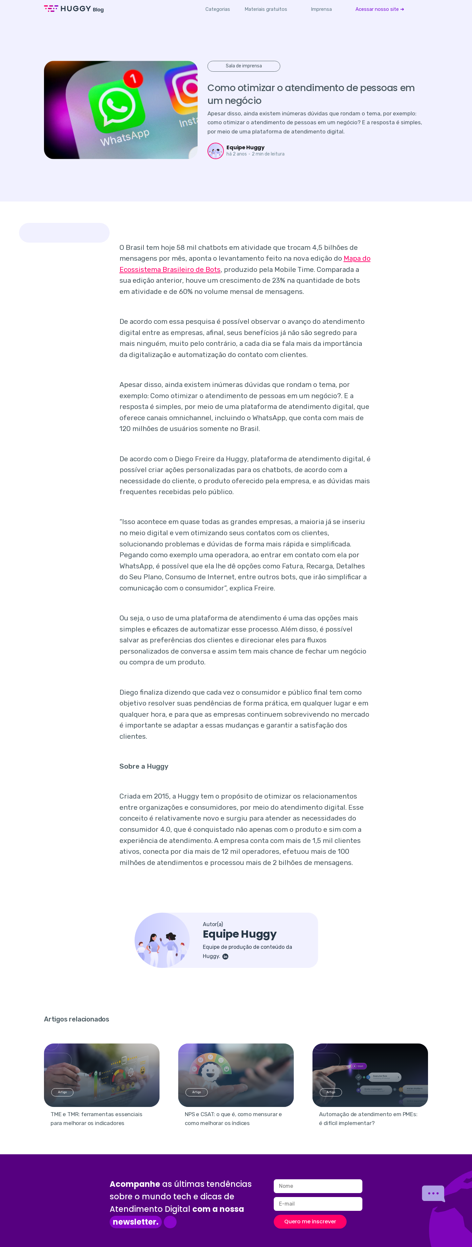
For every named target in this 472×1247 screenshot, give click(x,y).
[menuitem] (266, 9)
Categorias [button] (217, 9)
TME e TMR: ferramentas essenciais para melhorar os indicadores (96, 1118)
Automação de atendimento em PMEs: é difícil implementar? (368, 1118)
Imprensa (321, 9)
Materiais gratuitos (266, 9)
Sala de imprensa (244, 66)
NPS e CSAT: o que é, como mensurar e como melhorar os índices (233, 1118)
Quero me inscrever (310, 1221)
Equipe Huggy (245, 147)
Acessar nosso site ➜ (379, 9)
